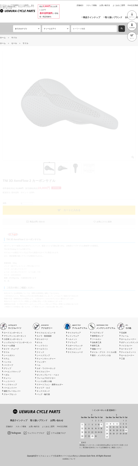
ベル (38, 365)
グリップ (7, 368)
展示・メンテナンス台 (101, 355)
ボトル (39, 342)
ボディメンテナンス (129, 342)
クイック (40, 352)
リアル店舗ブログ (58, 433)
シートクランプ (43, 355)
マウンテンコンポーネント (15, 336)
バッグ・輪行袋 (43, 394)
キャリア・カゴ (43, 388)
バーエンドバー (10, 388)
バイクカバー (126, 346)
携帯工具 (95, 346)
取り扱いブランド (113, 17)
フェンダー (41, 362)
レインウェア (73, 336)
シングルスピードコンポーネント (18, 342)
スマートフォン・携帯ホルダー (50, 384)
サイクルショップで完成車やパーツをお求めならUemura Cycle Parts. (66, 455)
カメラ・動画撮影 (44, 336)
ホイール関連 (9, 346)
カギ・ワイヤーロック (46, 368)
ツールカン (96, 339)
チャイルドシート (128, 352)
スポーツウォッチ (75, 346)
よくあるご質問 (119, 5)
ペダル (6, 375)
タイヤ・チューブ (11, 349)
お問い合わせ (56, 420)
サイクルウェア (74, 333)
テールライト (42, 349)
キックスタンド (43, 391)
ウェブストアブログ (35, 433)
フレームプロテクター (46, 378)
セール (14, 43)
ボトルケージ (42, 339)
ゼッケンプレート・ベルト (48, 375)
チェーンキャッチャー (46, 359)
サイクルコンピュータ (46, 333)
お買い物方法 (104, 5)
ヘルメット (72, 339)
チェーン (7, 378)
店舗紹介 (80, 5)
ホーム (3, 37)
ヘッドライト (42, 346)
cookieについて (69, 459)
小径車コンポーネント (13, 339)
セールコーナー (127, 355)
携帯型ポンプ (97, 336)
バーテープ (8, 365)
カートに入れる (71, 210)
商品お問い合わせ (37, 222)
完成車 (124, 333)
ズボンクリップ (74, 349)
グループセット (10, 394)
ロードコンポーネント (13, 333)
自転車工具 (96, 342)
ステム (6, 359)
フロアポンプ (97, 333)
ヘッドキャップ (10, 384)
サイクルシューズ (75, 352)
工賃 (123, 359)
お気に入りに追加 (104, 222)
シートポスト (9, 355)
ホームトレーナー (128, 339)
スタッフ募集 (91, 5)
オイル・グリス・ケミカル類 (104, 352)
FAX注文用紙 (133, 5)
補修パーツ (96, 349)
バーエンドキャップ (12, 372)
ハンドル (7, 362)
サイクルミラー (43, 372)
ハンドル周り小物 (44, 381)
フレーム (125, 336)
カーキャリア (126, 349)
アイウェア (72, 342)
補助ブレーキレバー (12, 391)
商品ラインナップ (91, 17)
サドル (14, 37)
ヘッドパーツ (9, 381)
